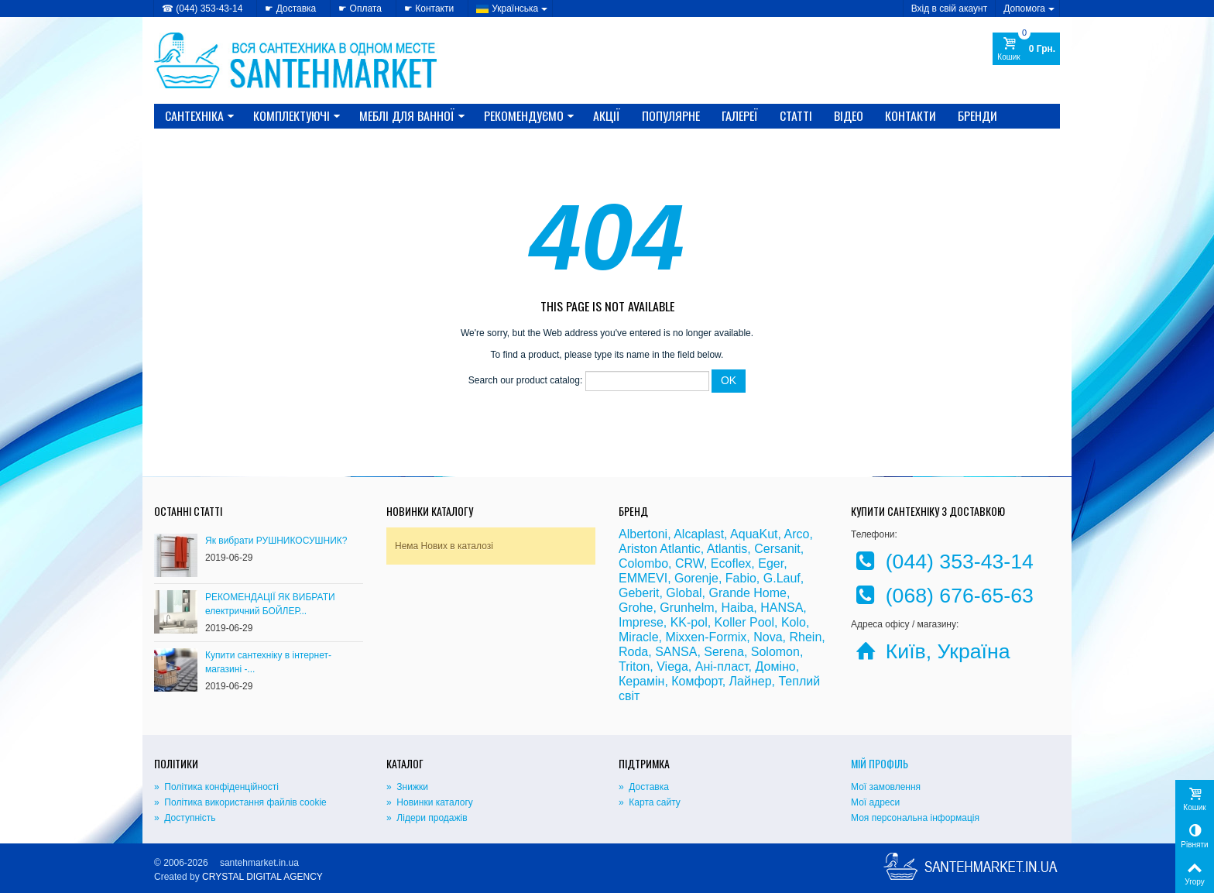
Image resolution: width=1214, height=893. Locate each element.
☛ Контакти (429, 8)
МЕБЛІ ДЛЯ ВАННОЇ (412, 115)
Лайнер (750, 681)
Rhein (805, 637)
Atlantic (680, 548)
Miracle (639, 637)
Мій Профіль (879, 763)
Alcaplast (699, 534)
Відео (848, 115)
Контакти (910, 115)
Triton (634, 666)
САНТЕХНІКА (200, 115)
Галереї (740, 115)
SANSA (676, 651)
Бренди (977, 115)
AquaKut (753, 534)
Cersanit (777, 548)
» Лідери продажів (427, 817)
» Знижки (407, 786)
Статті (796, 115)
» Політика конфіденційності (216, 786)
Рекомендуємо (529, 115)
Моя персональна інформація (915, 817)
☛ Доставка (290, 8)
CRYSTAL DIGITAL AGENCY (262, 876)
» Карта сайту (650, 802)
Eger (771, 563)
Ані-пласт (722, 666)
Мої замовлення (886, 786)
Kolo (793, 622)
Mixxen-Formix (705, 637)
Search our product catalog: (525, 381)
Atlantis (727, 548)
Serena (724, 651)
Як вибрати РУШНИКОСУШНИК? (276, 540)
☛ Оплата (360, 8)
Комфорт (696, 681)
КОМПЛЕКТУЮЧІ (297, 115)
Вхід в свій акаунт (949, 8)
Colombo (643, 563)
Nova (767, 637)
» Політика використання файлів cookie (240, 802)
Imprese (641, 622)
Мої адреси (875, 802)
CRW (689, 563)
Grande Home (748, 592)
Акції (606, 115)
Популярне (671, 115)
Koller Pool (744, 622)
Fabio (740, 578)
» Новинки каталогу (429, 802)
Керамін (641, 681)
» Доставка (644, 786)
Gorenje (696, 578)
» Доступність (184, 817)
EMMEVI (643, 578)
